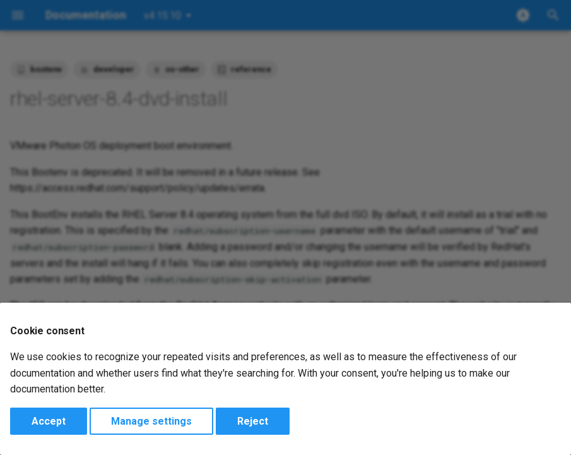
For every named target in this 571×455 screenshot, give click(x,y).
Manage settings (151, 421)
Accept (49, 421)
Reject (252, 421)
